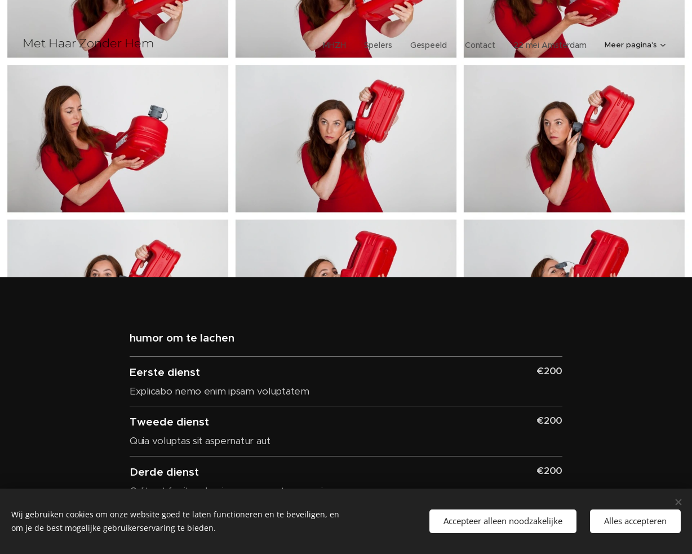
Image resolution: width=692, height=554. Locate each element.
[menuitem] (306, 45)
